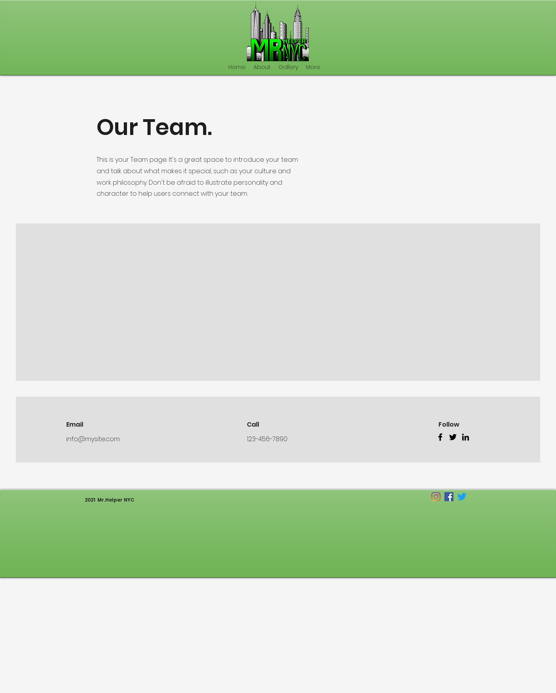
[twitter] (461, 496)
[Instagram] (435, 496)
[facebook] (448, 496)
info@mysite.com (93, 439)
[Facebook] (440, 437)
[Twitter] (453, 437)
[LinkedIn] (465, 437)
